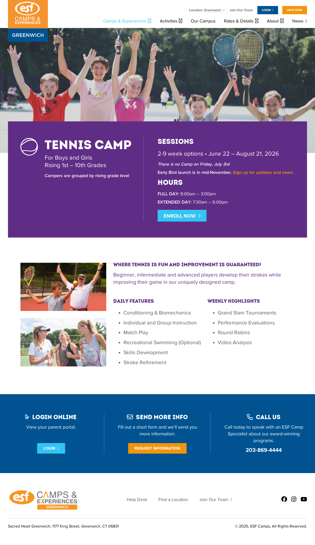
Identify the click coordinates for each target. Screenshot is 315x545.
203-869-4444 (264, 450)
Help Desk (295, 9)
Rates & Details (238, 21)
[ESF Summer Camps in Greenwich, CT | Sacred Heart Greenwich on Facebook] (284, 500)
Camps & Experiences (124, 21)
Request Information (157, 448)
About (273, 21)
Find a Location (173, 499)
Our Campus (203, 21)
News (297, 21)
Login (266, 9)
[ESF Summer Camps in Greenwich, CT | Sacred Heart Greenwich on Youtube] (304, 500)
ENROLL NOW (180, 216)
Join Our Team (241, 10)
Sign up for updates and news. (263, 172)
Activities (168, 21)
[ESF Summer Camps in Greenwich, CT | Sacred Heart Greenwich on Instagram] (293, 500)
